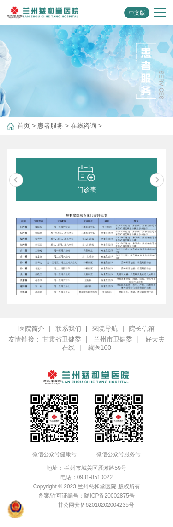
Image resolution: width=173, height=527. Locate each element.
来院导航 (105, 328)
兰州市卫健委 (113, 339)
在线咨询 (83, 125)
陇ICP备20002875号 (109, 495)
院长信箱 (142, 328)
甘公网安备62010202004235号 (96, 505)
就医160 (99, 347)
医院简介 (31, 328)
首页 (23, 125)
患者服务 (50, 125)
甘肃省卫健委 (61, 339)
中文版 (137, 13)
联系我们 (68, 328)
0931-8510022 (95, 477)
